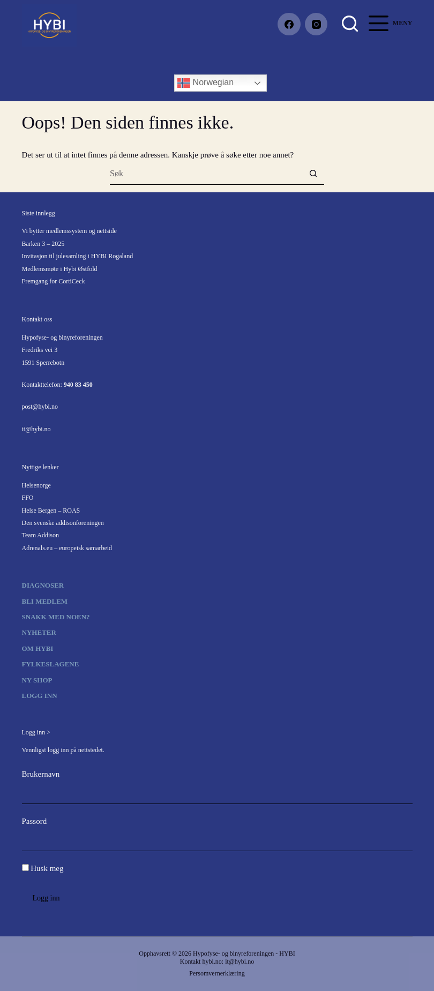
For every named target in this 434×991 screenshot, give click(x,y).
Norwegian (205, 83)
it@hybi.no (36, 429)
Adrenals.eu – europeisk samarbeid (67, 548)
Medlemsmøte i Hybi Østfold (60, 269)
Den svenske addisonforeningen (63, 523)
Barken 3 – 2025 (43, 243)
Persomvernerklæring (216, 973)
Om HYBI (38, 648)
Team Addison (40, 535)
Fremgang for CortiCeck (53, 281)
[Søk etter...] (206, 174)
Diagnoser (43, 585)
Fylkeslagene (50, 664)
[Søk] (350, 24)
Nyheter (39, 632)
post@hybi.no (40, 406)
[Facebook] (289, 24)
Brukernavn (41, 774)
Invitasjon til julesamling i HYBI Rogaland (77, 256)
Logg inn (39, 696)
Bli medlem (45, 601)
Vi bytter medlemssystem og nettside (69, 231)
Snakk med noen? (56, 617)
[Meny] (390, 23)
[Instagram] (316, 24)
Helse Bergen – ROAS (51, 510)
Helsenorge (36, 485)
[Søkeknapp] (313, 174)
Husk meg (43, 868)
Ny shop (37, 680)
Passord (34, 821)
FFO (28, 497)
